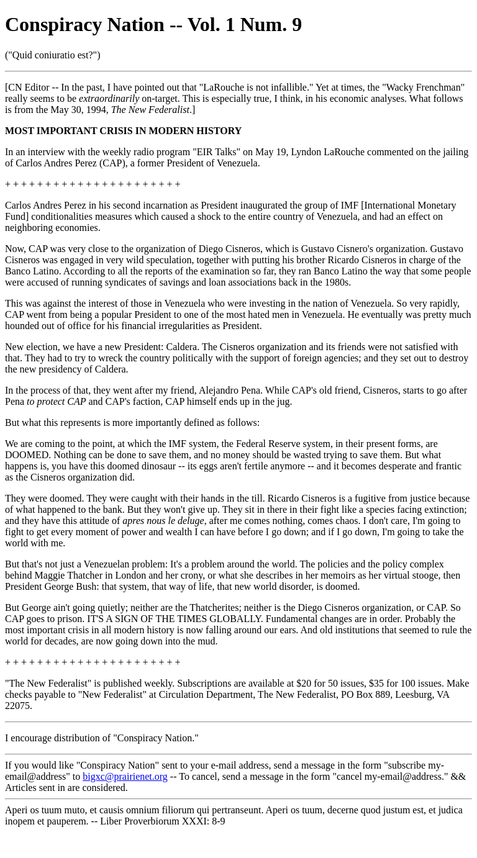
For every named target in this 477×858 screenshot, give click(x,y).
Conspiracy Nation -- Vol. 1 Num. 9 (153, 24)
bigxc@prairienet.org (125, 776)
